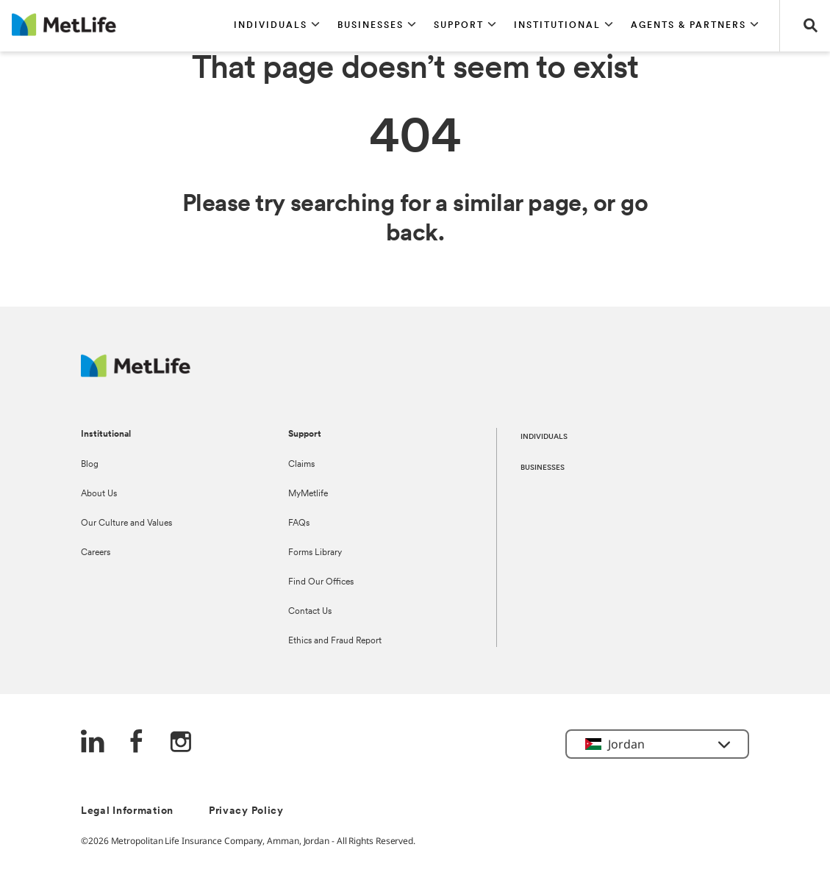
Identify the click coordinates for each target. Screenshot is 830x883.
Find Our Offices (321, 582)
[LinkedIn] (92, 743)
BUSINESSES (542, 468)
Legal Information (127, 811)
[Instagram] (181, 743)
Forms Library (315, 552)
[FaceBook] (137, 743)
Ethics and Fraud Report (335, 641)
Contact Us (310, 611)
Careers (95, 552)
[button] (277, 25)
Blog (90, 464)
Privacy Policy (246, 811)
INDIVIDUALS (544, 437)
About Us (99, 494)
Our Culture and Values (126, 523)
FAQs (299, 523)
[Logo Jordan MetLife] (135, 373)
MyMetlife (308, 494)
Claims (301, 464)
